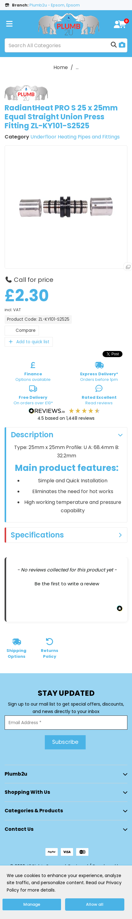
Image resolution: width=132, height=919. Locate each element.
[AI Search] (122, 45)
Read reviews (99, 396)
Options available (33, 372)
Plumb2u (16, 773)
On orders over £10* (33, 396)
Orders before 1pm (99, 372)
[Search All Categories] (66, 45)
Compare (22, 330)
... (77, 67)
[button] (67, 583)
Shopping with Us (27, 792)
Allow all (94, 904)
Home (60, 67)
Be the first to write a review (67, 583)
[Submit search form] (114, 45)
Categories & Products (34, 810)
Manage (31, 904)
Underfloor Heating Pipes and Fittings (75, 136)
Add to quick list (28, 342)
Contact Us (19, 829)
